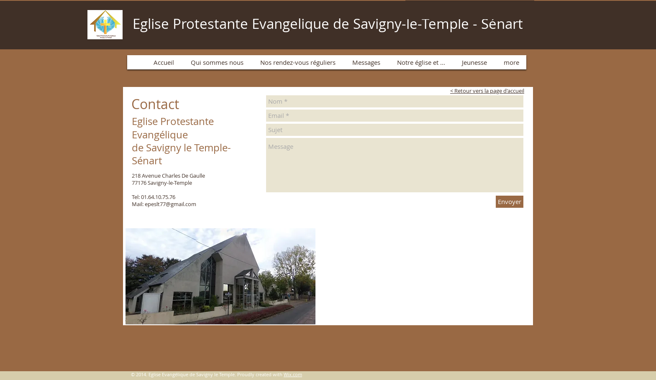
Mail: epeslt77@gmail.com (164, 204)
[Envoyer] (509, 202)
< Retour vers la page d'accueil (487, 90)
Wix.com (293, 374)
